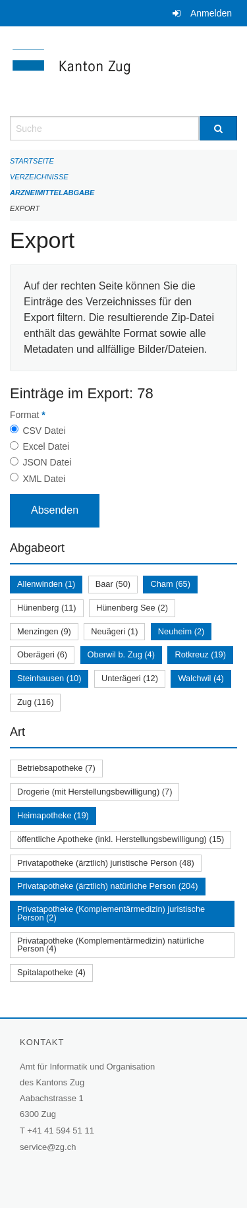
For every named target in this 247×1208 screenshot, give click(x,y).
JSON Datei (46, 462)
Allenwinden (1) (46, 584)
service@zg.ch (48, 1147)
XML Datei (43, 478)
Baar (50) (113, 584)
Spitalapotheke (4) (51, 972)
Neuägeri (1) (114, 631)
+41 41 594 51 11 (60, 1130)
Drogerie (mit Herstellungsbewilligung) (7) (94, 792)
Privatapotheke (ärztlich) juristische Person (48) (105, 863)
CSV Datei (43, 430)
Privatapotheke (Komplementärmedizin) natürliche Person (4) (110, 945)
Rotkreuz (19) (200, 654)
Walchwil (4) (200, 678)
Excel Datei (45, 446)
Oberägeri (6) (42, 654)
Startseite (32, 161)
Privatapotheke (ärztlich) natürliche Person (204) (107, 886)
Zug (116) (35, 702)
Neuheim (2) (181, 631)
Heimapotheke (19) (53, 815)
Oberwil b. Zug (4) (121, 654)
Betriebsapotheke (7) (56, 768)
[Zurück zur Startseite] (123, 71)
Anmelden (211, 13)
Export (25, 208)
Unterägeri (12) (129, 678)
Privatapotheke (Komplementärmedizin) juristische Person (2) (111, 913)
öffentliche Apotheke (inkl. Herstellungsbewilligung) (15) (120, 839)
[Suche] (219, 128)
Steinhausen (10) (49, 678)
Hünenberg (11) (46, 608)
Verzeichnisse (39, 177)
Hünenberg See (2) (132, 608)
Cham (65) (170, 584)
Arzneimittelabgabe (52, 192)
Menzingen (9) (44, 631)
